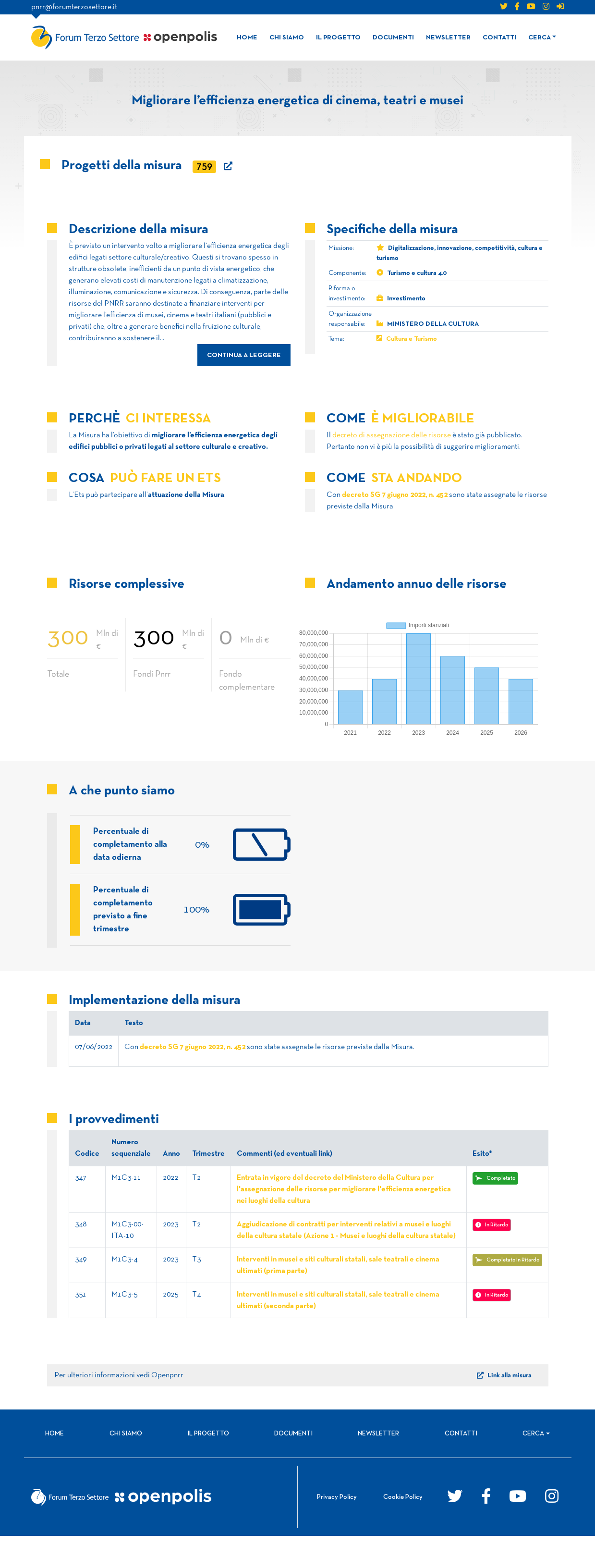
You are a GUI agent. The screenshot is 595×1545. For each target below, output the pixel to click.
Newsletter (448, 38)
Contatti (499, 38)
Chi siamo (286, 38)
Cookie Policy (403, 1506)
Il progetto (338, 38)
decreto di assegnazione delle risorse (391, 435)
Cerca (539, 38)
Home (247, 38)
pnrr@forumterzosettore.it (74, 7)
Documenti (393, 38)
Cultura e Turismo (411, 339)
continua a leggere (244, 355)
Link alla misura (504, 1384)
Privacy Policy (337, 1506)
